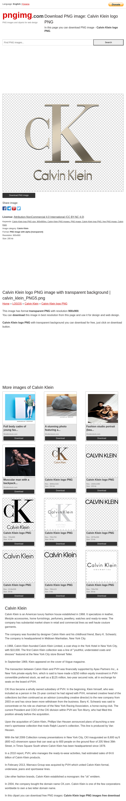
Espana (25, 4)
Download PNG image (19, 195)
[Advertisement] (63, 71)
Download (18, 438)
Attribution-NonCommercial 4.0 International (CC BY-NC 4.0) (49, 217)
